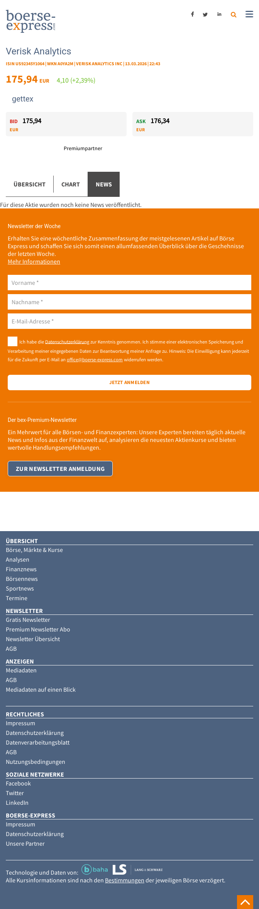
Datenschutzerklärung (67, 341)
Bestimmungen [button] (124, 880)
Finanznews (21, 569)
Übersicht (30, 184)
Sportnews (20, 588)
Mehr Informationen (34, 261)
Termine (16, 598)
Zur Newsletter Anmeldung (60, 468)
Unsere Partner (25, 843)
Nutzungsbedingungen (35, 761)
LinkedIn (17, 802)
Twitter (15, 793)
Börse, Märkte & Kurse (34, 550)
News (104, 184)
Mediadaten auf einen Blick (41, 689)
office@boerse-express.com (95, 359)
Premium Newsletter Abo (38, 629)
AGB (11, 648)
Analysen (17, 559)
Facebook (18, 783)
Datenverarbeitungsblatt (37, 742)
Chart (70, 184)
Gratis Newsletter (28, 619)
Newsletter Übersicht (33, 639)
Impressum (20, 723)
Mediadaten (21, 670)
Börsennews (22, 578)
